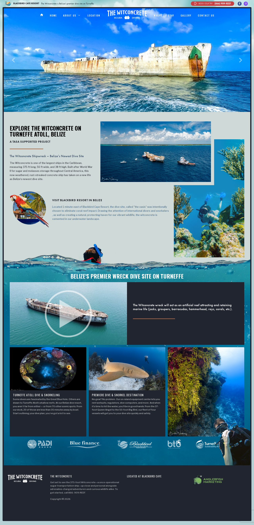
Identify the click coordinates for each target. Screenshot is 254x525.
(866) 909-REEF (212, 3)
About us (69, 15)
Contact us (206, 15)
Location (94, 15)
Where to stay (164, 15)
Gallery (186, 15)
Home (53, 15)
